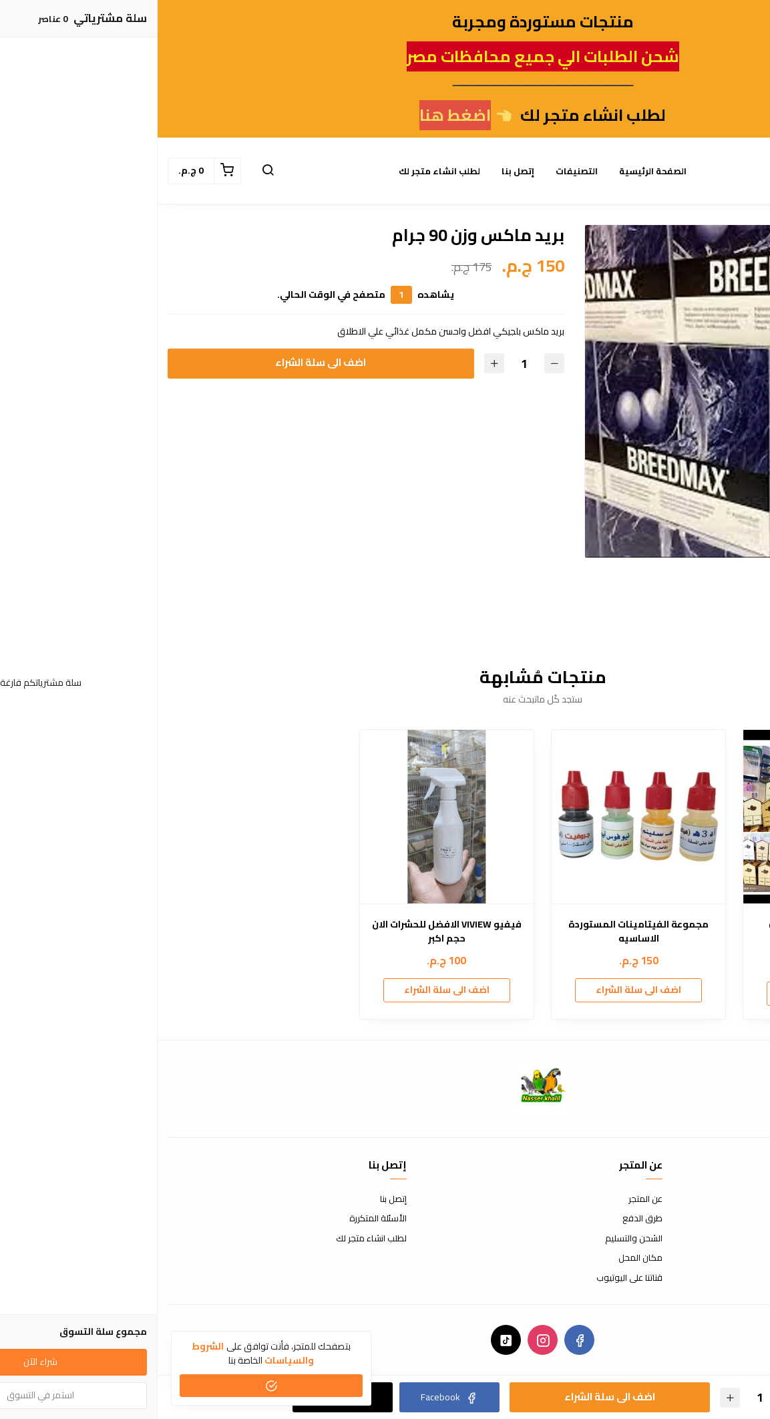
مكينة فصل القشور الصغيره (672, 925)
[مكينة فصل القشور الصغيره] (672, 816)
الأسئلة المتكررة (220, 1218)
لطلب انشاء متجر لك (282, 171)
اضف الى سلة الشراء (163, 362)
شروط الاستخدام (730, 1199)
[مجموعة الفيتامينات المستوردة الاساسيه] (481, 816)
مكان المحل (483, 1258)
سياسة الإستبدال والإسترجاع (708, 1218)
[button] (110, 171)
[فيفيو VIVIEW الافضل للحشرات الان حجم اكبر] (289, 816)
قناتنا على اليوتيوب (472, 1278)
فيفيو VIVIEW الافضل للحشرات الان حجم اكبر (289, 932)
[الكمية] (367, 364)
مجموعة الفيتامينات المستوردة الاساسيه (481, 932)
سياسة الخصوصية (727, 1238)
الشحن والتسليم (476, 1238)
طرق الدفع (485, 1218)
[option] (593, 391)
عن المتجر (488, 1199)
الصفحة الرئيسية (495, 171)
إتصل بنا (360, 171)
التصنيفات (419, 171)
